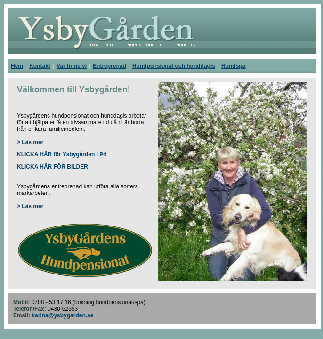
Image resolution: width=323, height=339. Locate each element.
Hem (17, 66)
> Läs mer (30, 142)
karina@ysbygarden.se (62, 315)
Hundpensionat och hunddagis (173, 66)
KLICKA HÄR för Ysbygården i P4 (61, 154)
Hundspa (233, 66)
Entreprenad (109, 66)
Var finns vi (72, 66)
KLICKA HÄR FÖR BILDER (52, 166)
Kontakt (39, 66)
